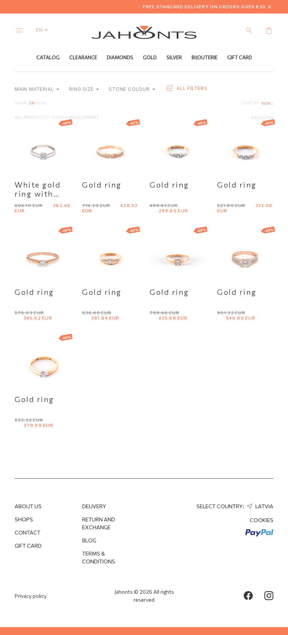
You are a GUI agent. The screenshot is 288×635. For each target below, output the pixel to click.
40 (37, 103)
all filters (186, 88)
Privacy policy (30, 596)
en (43, 29)
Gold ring (102, 184)
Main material (37, 89)
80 (44, 103)
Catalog (48, 57)
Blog (89, 540)
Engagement (84, 117)
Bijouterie (205, 57)
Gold (150, 57)
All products (31, 117)
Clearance (83, 57)
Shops (24, 519)
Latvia (259, 506)
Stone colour (132, 89)
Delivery (94, 506)
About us (28, 506)
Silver (174, 57)
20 (31, 103)
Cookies (261, 520)
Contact (27, 532)
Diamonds (120, 57)
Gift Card (239, 57)
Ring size (84, 89)
